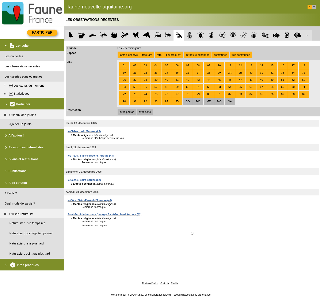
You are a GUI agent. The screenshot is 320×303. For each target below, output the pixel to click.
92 (145, 101)
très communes (241, 54)
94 (166, 101)
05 (166, 65)
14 (261, 65)
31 (261, 72)
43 (198, 79)
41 (177, 79)
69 (282, 87)
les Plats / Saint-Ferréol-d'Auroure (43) (91, 155)
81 (219, 94)
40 (166, 79)
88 (293, 94)
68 (272, 87)
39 (156, 79)
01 (124, 65)
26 (187, 72)
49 (261, 79)
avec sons (145, 111)
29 (219, 72)
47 (240, 79)
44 (208, 79)
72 (124, 94)
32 (272, 72)
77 (177, 94)
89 (303, 94)
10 (219, 65)
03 (145, 65)
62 (208, 87)
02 (134, 65)
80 (208, 94)
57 (156, 87)
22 (145, 72)
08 (198, 65)
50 (272, 79)
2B (240, 72)
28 (208, 72)
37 (134, 79)
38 (145, 79)
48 (250, 79)
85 (261, 94)
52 (293, 79)
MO (219, 101)
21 (134, 72)
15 (272, 65)
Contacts (164, 283)
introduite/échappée (197, 54)
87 (282, 94)
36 (124, 79)
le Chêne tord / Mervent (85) (84, 131)
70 (293, 87)
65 (240, 87)
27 (198, 72)
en (314, 7)
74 (145, 94)
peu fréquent (173, 54)
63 (219, 87)
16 (282, 65)
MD (198, 101)
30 (250, 72)
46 (229, 79)
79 (198, 94)
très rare (147, 54)
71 (303, 87)
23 (156, 72)
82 (229, 94)
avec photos (127, 111)
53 (303, 79)
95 (177, 101)
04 (156, 65)
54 (124, 87)
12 (240, 65)
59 (177, 87)
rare (159, 54)
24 (166, 72)
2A (230, 72)
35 (303, 72)
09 (208, 65)
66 (250, 87)
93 (156, 101)
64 (229, 87)
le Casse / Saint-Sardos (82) (84, 180)
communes (220, 54)
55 (134, 87)
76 (166, 94)
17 (293, 65)
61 (198, 87)
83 (240, 94)
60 (187, 87)
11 (229, 65)
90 (124, 101)
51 (282, 79)
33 (282, 72)
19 (124, 72)
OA (230, 101)
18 (303, 65)
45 (219, 79)
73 (134, 94)
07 (187, 65)
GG (188, 101)
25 (177, 72)
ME (209, 101)
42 (187, 79)
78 (187, 94)
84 (250, 94)
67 (261, 87)
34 (293, 72)
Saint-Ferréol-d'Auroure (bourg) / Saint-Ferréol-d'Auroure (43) (104, 214)
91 (134, 101)
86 (272, 94)
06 (177, 65)
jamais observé (129, 54)
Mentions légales (150, 283)
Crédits (174, 283)
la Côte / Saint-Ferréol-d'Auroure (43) (90, 200)
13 (250, 65)
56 (145, 87)
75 (156, 94)
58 (166, 87)
